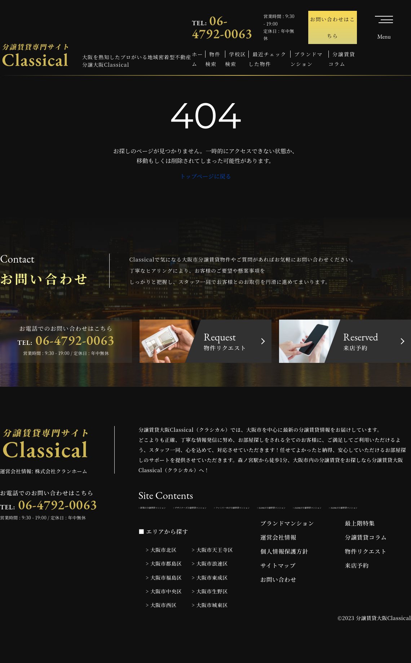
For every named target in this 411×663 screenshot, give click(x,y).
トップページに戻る (205, 176)
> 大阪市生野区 (210, 611)
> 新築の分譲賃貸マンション (170, 510)
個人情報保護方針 (284, 572)
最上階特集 (360, 544)
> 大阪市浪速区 (210, 584)
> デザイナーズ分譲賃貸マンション (249, 510)
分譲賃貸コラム (366, 558)
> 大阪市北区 (161, 570)
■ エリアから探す (163, 552)
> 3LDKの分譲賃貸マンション (322, 526)
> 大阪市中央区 (164, 611)
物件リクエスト (366, 572)
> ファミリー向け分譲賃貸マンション (338, 510)
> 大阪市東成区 (210, 598)
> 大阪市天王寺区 (212, 570)
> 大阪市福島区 (164, 598)
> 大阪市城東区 (210, 625)
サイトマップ (278, 586)
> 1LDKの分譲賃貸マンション (172, 526)
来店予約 (357, 586)
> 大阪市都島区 (164, 584)
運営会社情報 (278, 558)
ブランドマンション (287, 544)
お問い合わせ (278, 600)
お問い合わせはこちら (332, 27)
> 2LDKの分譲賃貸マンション (247, 526)
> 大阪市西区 (161, 625)
